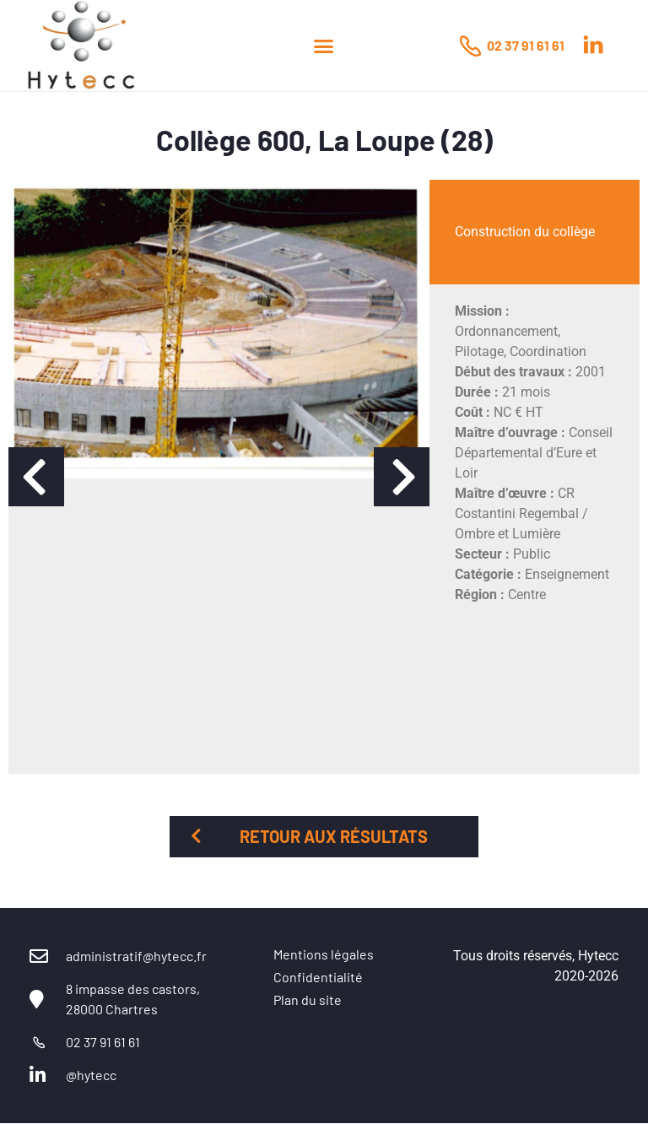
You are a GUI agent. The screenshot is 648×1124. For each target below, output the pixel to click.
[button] (323, 46)
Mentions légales (323, 954)
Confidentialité (318, 977)
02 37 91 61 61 (525, 45)
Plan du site (307, 1000)
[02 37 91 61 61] (470, 45)
